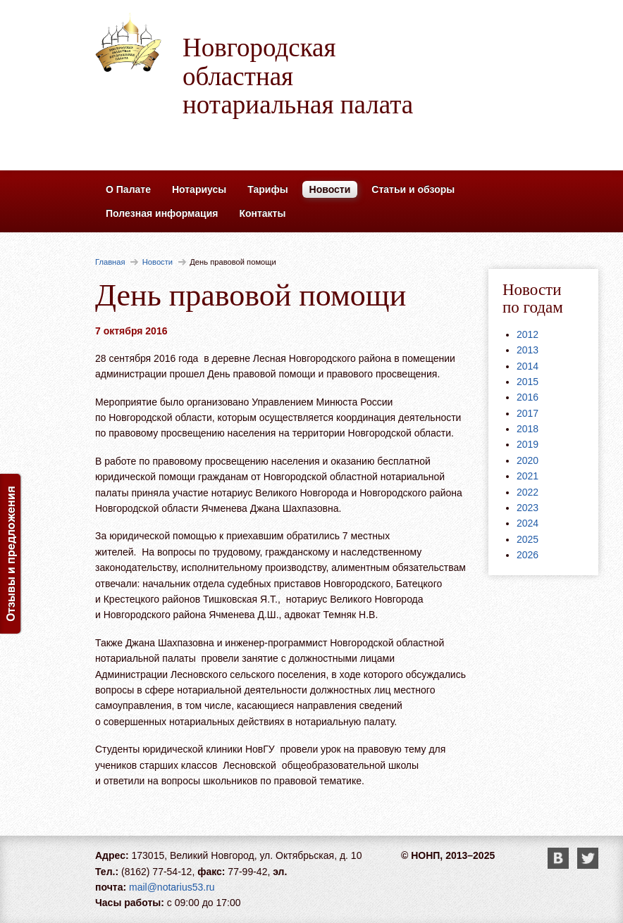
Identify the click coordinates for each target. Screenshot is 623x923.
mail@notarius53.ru (172, 887)
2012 (527, 334)
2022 (527, 492)
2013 (527, 350)
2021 (527, 476)
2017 (527, 413)
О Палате (128, 189)
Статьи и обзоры (413, 189)
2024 (527, 523)
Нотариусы (199, 189)
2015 (527, 381)
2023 (527, 507)
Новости (330, 189)
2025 (527, 539)
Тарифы (267, 189)
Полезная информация (162, 213)
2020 (527, 460)
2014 (527, 366)
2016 (527, 397)
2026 (527, 554)
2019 (527, 444)
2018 (527, 428)
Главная (110, 262)
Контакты (262, 213)
